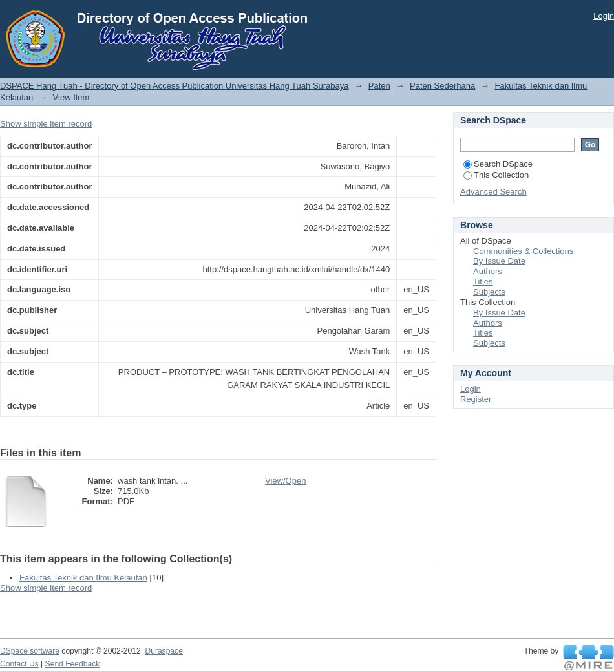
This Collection (496, 175)
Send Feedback (72, 663)
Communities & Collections (523, 251)
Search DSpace (498, 164)
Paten (379, 86)
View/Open (285, 480)
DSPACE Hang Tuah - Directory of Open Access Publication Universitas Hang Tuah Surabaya (174, 86)
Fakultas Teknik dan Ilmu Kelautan (83, 577)
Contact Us (19, 663)
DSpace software (29, 650)
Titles (483, 281)
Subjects (489, 292)
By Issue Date (499, 261)
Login (603, 16)
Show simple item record (46, 124)
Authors (487, 271)
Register (475, 399)
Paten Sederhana (442, 86)
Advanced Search (493, 192)
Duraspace (163, 650)
